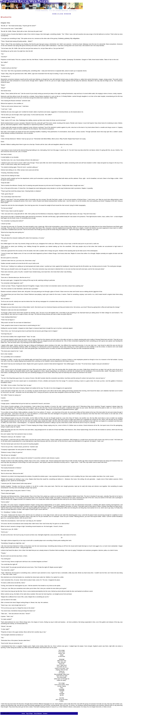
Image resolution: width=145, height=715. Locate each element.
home (54, 14)
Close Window (38, 713)
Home (23, 713)
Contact (45, 713)
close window (64, 14)
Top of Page (29, 713)
